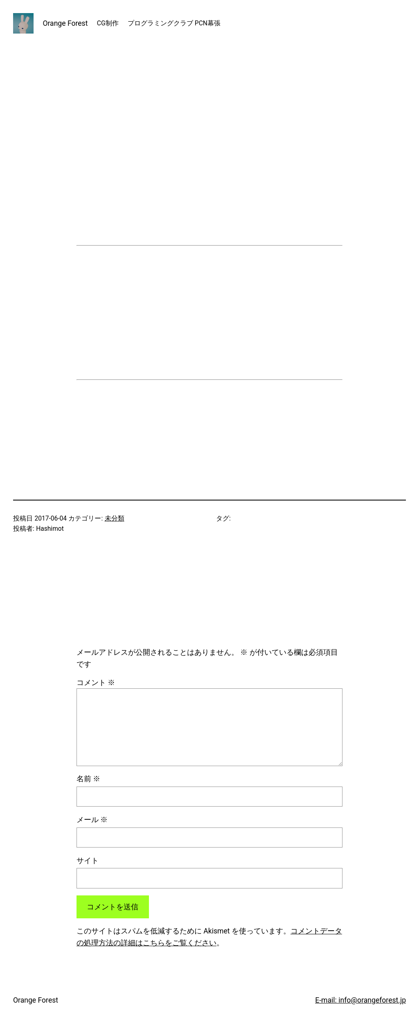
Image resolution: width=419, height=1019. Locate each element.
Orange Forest (65, 23)
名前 (88, 779)
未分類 (114, 518)
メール (92, 820)
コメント (96, 683)
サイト (88, 861)
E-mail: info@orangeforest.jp (360, 1000)
